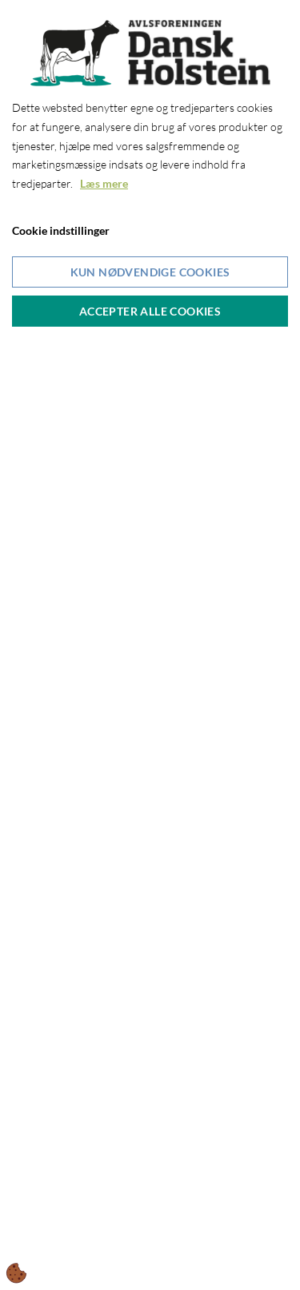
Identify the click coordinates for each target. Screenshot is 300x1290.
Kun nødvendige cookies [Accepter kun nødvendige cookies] (150, 272)
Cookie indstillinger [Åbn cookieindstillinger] (61, 230)
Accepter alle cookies (150, 311)
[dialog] (150, 645)
